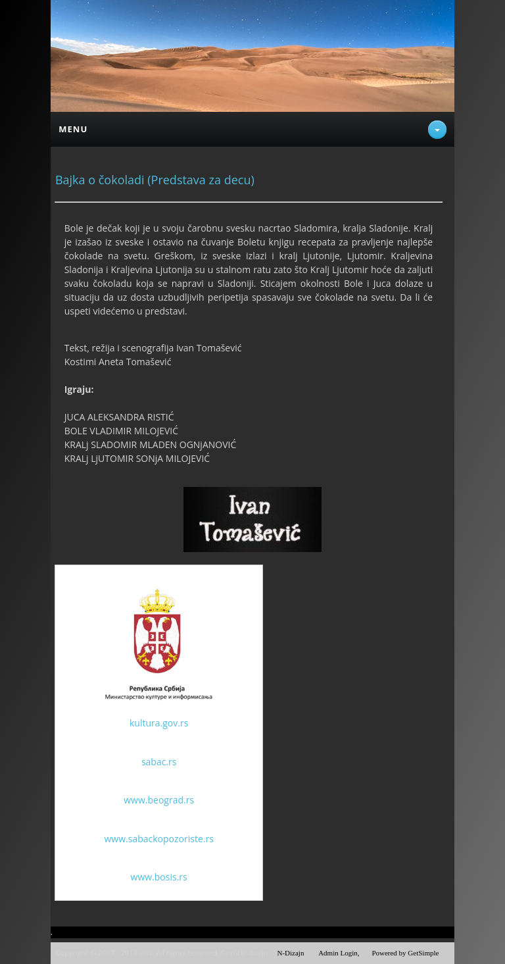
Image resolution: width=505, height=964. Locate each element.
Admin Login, (338, 953)
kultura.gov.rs (159, 723)
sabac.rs (159, 761)
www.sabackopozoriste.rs (159, 838)
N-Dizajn (290, 953)
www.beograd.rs (159, 800)
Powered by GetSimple (405, 953)
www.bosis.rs (159, 877)
